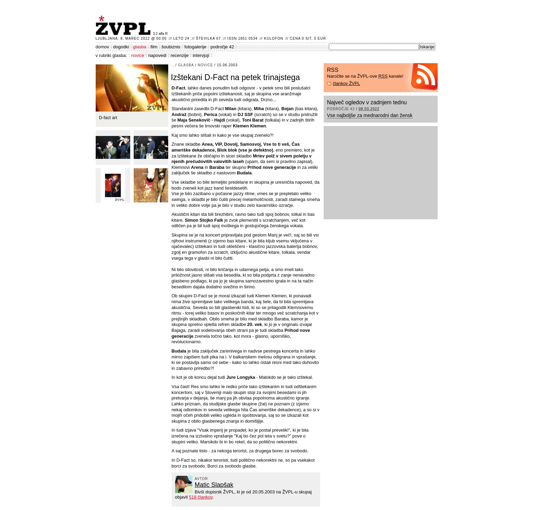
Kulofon (273, 38)
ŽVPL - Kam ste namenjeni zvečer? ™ (124, 25)
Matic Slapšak (214, 484)
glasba (139, 46)
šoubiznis (171, 46)
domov (102, 46)
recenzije (180, 55)
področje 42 (222, 46)
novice (137, 55)
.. (173, 65)
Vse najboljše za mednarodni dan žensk (370, 115)
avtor (201, 479)
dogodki (121, 46)
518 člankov (200, 497)
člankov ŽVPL (346, 83)
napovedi (157, 55)
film (153, 46)
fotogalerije (195, 46)
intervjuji (201, 55)
